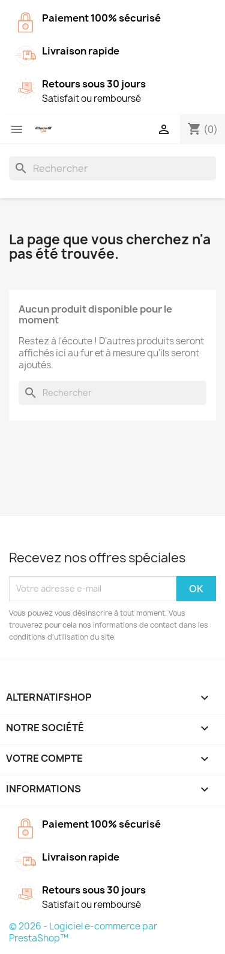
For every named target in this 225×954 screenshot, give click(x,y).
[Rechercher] (112, 168)
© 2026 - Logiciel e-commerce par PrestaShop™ (83, 932)
